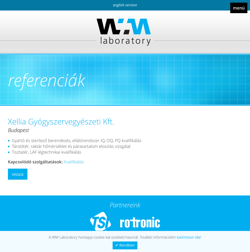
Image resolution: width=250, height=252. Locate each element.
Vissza (17, 174)
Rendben (127, 245)
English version (125, 5)
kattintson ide (188, 237)
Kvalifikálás (74, 162)
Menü (239, 8)
